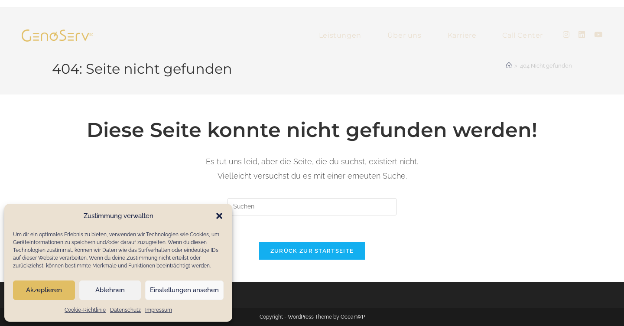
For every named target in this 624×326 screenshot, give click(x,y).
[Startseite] (509, 65)
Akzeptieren (44, 290)
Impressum (158, 310)
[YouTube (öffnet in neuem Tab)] (598, 35)
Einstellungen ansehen (184, 290)
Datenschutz (125, 310)
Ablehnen (110, 290)
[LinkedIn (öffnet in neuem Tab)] (581, 35)
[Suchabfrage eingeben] (312, 206)
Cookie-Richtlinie (85, 310)
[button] (219, 216)
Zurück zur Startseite (312, 251)
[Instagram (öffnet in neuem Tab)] (566, 35)
